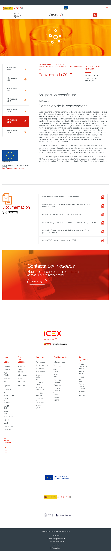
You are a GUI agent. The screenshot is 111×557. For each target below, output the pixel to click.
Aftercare (7, 370)
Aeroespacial (40, 362)
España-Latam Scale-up (82, 386)
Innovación (7, 389)
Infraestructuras (23, 375)
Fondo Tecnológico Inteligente (83, 366)
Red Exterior (17, 15)
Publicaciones (9, 417)
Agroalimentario (42, 365)
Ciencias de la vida (39, 377)
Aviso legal (56, 535)
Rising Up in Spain (81, 379)
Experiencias (8, 426)
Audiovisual (40, 369)
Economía (21, 367)
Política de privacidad (56, 539)
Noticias (6, 423)
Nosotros (16, 13)
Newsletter (7, 430)
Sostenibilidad (9, 396)
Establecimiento (60, 358)
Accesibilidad (56, 548)
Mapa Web (56, 545)
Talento (20, 378)
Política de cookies (56, 542)
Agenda (6, 420)
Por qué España (21, 360)
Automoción (40, 372)
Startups (7, 392)
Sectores (39, 358)
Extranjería (57, 385)
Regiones (16, 17)
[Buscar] (93, 15)
